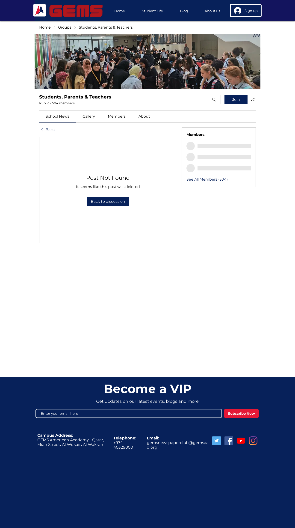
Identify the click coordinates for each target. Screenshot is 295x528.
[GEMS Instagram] (253, 440)
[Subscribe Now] (241, 413)
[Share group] (253, 99)
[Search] (214, 99)
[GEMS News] (241, 440)
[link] (57, 116)
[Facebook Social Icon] (228, 440)
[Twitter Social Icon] (216, 440)
